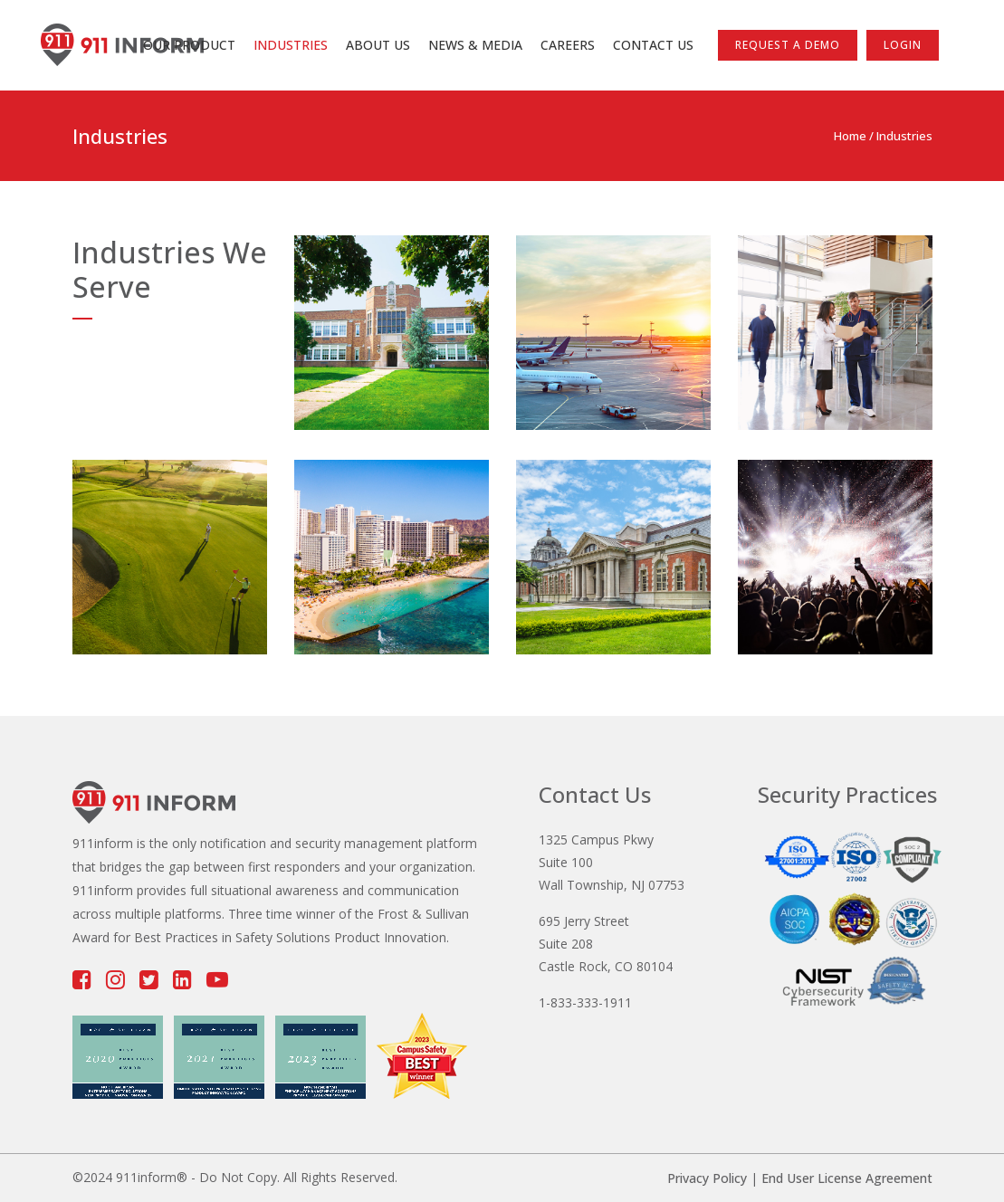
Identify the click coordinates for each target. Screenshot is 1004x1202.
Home (850, 136)
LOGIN (903, 44)
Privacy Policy (707, 1178)
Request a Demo (787, 44)
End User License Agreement (846, 1178)
